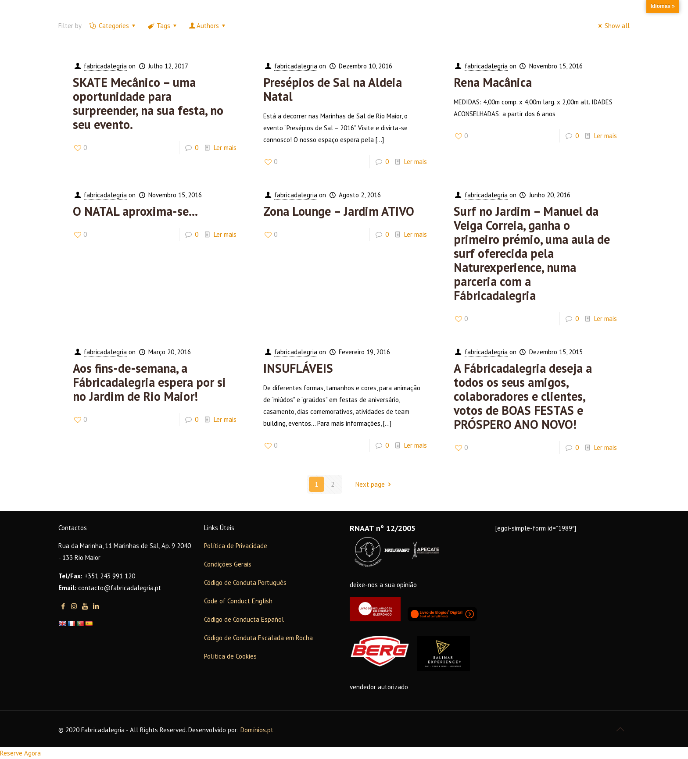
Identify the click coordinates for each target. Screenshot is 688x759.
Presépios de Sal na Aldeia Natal (332, 89)
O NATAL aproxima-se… (135, 211)
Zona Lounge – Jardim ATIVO (338, 211)
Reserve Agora (20, 753)
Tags (162, 25)
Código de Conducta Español (244, 619)
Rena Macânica (493, 82)
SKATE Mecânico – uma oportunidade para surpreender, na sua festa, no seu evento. (148, 103)
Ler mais (225, 147)
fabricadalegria (105, 66)
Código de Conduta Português (245, 582)
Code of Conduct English (238, 601)
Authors (207, 25)
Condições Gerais (227, 564)
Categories (113, 25)
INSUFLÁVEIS (298, 368)
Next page (374, 484)
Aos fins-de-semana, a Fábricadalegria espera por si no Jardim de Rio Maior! (149, 382)
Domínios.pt (256, 730)
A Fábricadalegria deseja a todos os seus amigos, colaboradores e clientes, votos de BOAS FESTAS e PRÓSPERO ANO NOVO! (523, 396)
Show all (612, 25)
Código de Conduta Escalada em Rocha (258, 638)
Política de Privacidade (235, 546)
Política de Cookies (230, 656)
